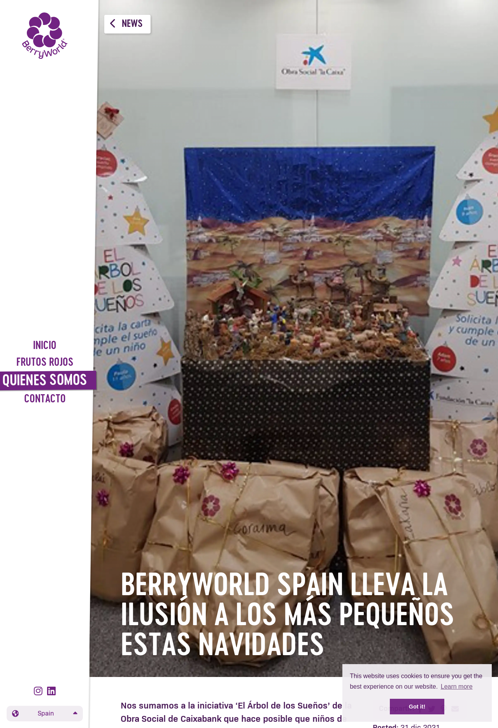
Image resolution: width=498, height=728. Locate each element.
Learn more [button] (457, 686)
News (126, 24)
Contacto (45, 399)
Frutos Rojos (45, 363)
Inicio (44, 346)
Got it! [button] (417, 706)
